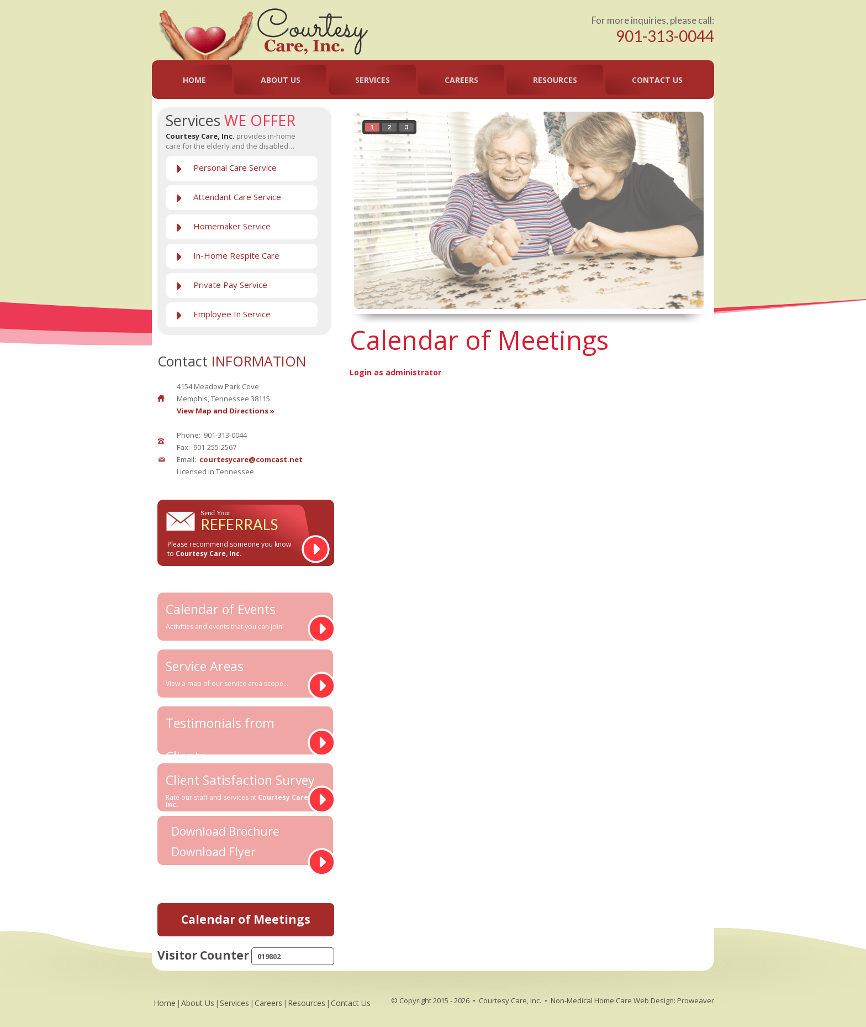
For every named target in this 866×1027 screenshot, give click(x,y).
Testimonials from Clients (241, 734)
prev (385, 208)
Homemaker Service (232, 226)
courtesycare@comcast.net (251, 459)
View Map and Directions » (225, 411)
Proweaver (695, 1000)
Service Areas (241, 672)
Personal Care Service (235, 167)
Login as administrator (395, 372)
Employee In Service (232, 313)
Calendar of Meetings (245, 919)
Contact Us (657, 80)
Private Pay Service (230, 284)
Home (194, 80)
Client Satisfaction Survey (241, 790)
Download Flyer (213, 852)
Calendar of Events (241, 615)
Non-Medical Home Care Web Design (612, 1000)
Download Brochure (225, 831)
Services (372, 80)
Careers (461, 80)
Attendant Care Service (237, 196)
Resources (555, 80)
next (672, 208)
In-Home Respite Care (236, 255)
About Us (280, 80)
